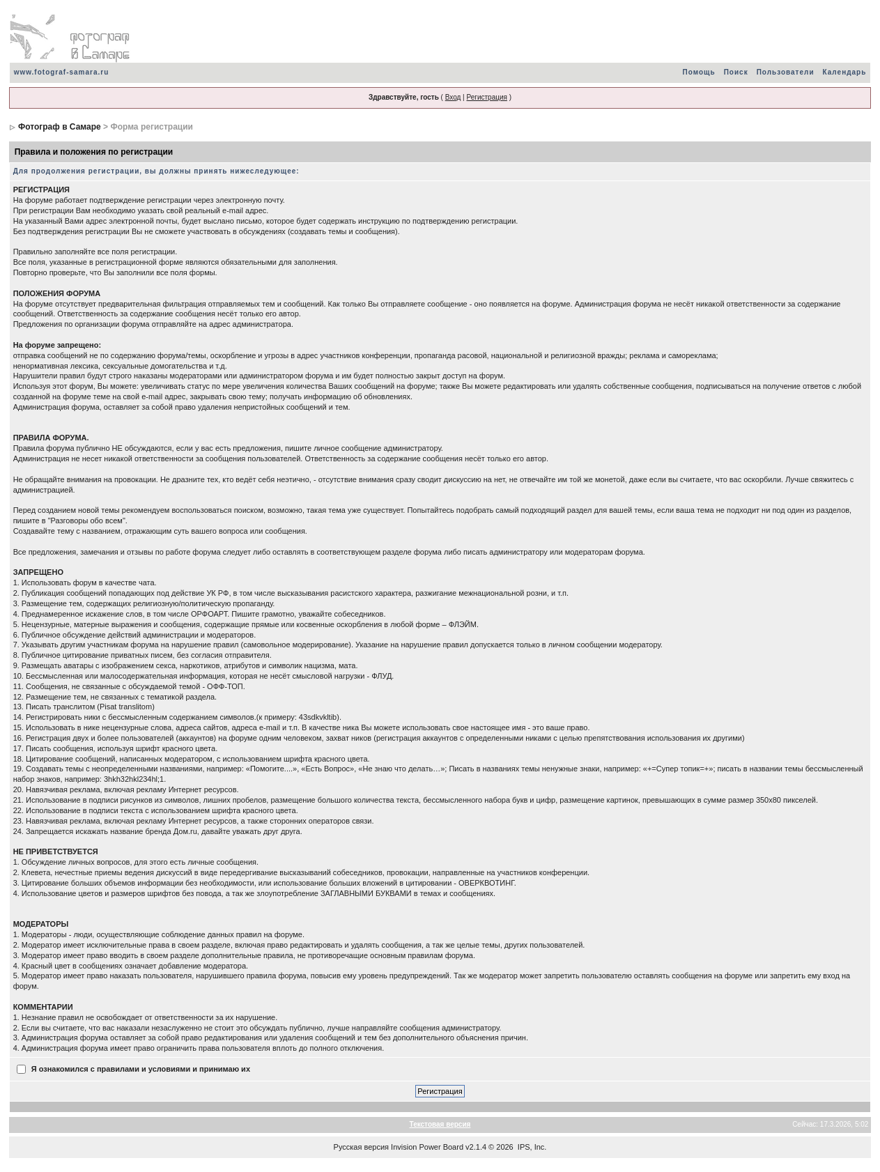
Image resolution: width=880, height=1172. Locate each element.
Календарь (845, 72)
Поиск (736, 72)
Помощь (699, 72)
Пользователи (786, 72)
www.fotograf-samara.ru (61, 72)
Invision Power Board (427, 1147)
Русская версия (361, 1147)
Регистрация (486, 97)
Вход (453, 97)
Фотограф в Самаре (59, 127)
